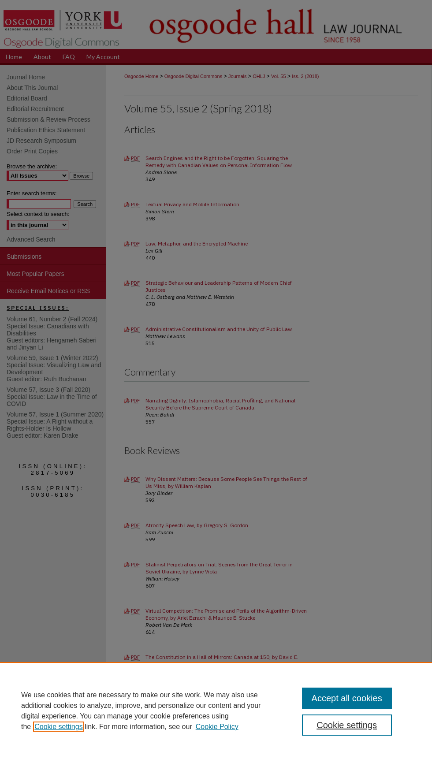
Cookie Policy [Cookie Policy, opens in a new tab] (217, 726)
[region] (216, 710)
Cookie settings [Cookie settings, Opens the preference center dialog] (347, 725)
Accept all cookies (347, 698)
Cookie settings (58, 726)
